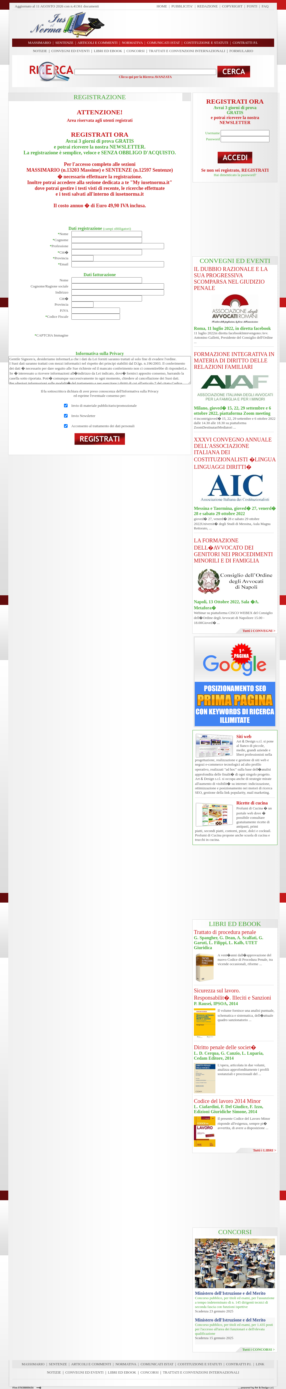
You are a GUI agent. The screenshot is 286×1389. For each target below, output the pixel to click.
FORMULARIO (241, 51)
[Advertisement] (191, 24)
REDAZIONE (207, 6)
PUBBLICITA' (182, 6)
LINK (260, 1364)
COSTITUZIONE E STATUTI (200, 1364)
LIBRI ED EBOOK (108, 51)
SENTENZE (58, 1364)
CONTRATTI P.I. (239, 1364)
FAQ (265, 6)
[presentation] (113, 335)
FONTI (252, 6)
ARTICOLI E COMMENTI (91, 1364)
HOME (162, 6)
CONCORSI (135, 51)
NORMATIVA (125, 1364)
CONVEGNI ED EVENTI (70, 51)
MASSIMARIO (33, 1364)
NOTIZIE (40, 51)
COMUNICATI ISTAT (157, 1364)
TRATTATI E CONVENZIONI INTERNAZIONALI (187, 51)
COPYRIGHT (232, 6)
